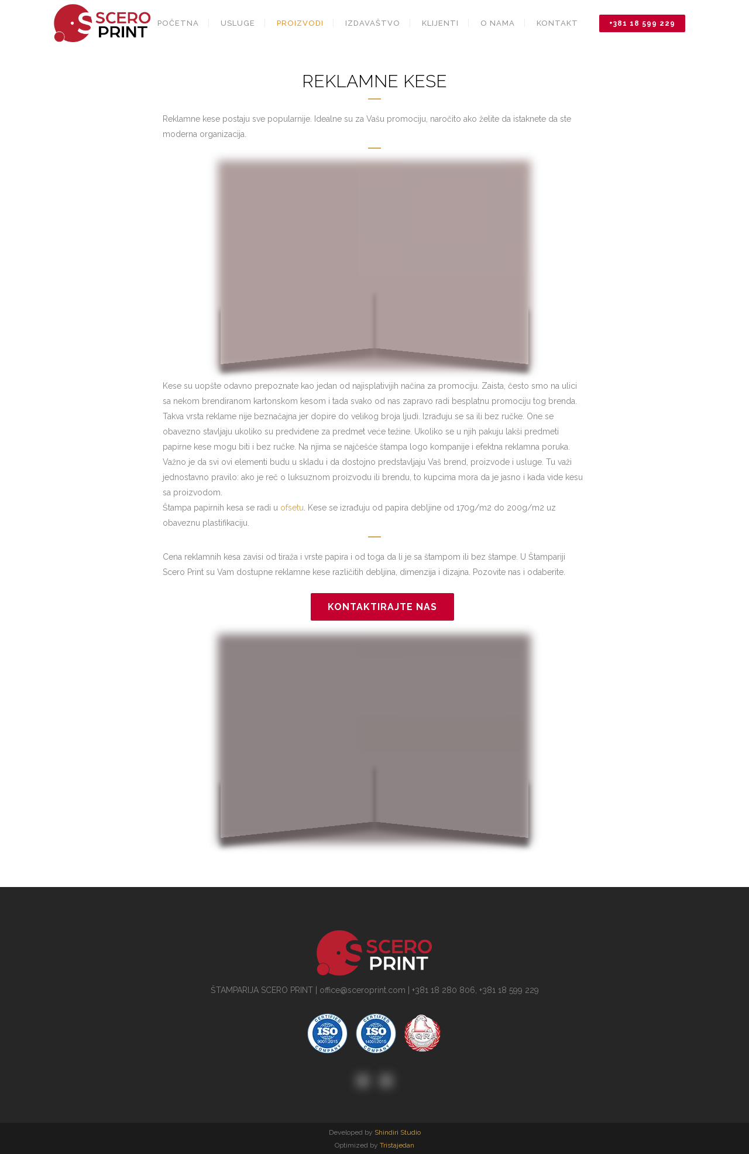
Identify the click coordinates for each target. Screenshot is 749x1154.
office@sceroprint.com (362, 990)
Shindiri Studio (397, 1132)
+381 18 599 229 (642, 23)
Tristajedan (397, 1145)
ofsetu (292, 507)
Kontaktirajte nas (382, 606)
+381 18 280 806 (443, 990)
